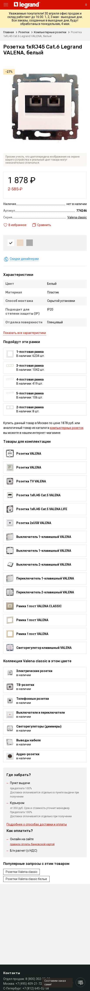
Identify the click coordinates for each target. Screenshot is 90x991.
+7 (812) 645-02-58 (35, 988)
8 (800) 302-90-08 (37, 979)
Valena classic (77, 217)
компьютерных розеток (66, 428)
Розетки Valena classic (21, 872)
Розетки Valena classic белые (26, 879)
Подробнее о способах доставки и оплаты (37, 824)
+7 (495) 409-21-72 (28, 983)
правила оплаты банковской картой (32, 844)
